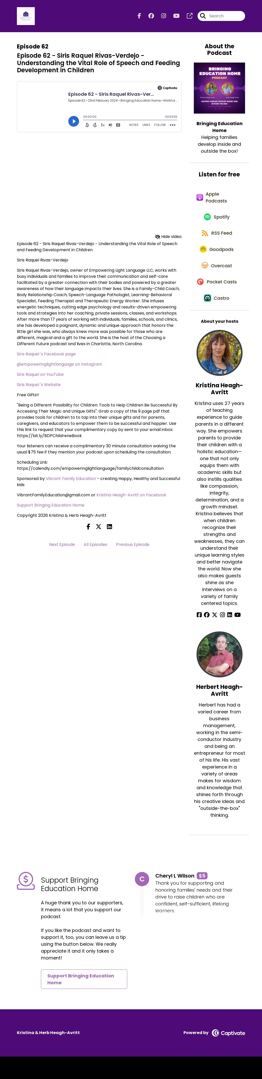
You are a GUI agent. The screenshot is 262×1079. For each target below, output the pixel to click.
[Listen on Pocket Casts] (217, 298)
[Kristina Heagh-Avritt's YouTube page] (235, 637)
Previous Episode (132, 546)
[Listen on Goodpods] (217, 258)
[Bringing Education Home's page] (186, 17)
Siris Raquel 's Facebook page (46, 355)
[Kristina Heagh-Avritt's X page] (216, 637)
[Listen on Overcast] (217, 276)
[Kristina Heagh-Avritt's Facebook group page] (209, 637)
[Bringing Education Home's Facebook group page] (148, 17)
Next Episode (62, 546)
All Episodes (95, 546)
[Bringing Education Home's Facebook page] (139, 17)
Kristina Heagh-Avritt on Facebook (131, 496)
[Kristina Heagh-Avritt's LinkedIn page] (228, 637)
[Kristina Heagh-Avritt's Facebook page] (203, 637)
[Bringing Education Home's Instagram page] (160, 17)
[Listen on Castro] (217, 320)
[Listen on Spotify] (216, 221)
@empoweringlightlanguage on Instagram (59, 365)
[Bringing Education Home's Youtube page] (173, 17)
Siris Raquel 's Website (39, 386)
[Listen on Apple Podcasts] (217, 200)
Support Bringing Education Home (50, 506)
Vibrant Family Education (71, 480)
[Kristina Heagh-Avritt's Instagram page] (222, 637)
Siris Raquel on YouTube (40, 376)
